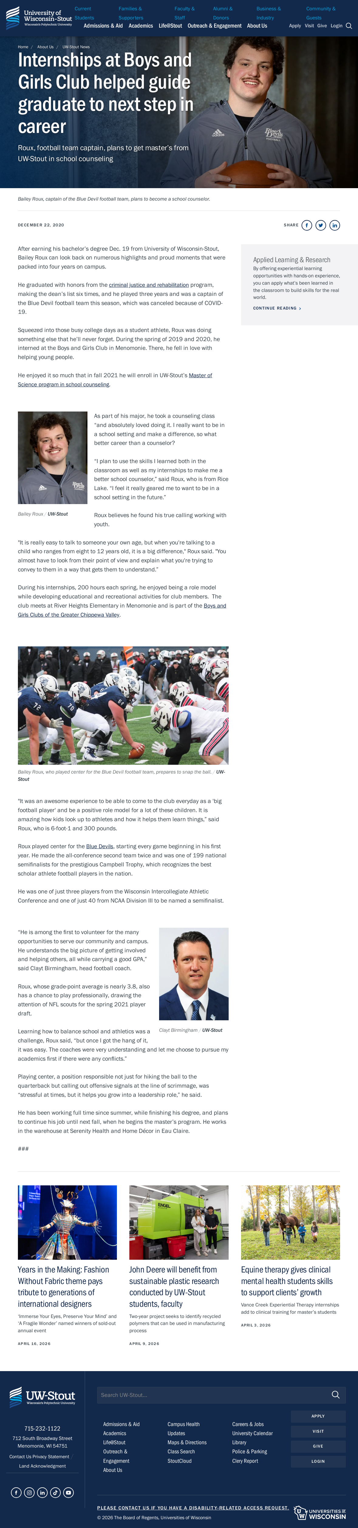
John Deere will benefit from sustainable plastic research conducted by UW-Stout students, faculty (175, 1286)
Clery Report (245, 1459)
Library (239, 1441)
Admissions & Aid (122, 1423)
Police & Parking (250, 1450)
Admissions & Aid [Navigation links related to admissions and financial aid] (103, 25)
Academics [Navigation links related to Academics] (141, 25)
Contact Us (19, 1458)
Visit (309, 26)
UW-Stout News (76, 47)
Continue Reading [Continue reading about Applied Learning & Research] (275, 308)
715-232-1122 (42, 1431)
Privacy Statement (52, 1458)
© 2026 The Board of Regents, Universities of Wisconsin (158, 1516)
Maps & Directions (188, 1441)
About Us (257, 25)
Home (23, 47)
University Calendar (253, 1432)
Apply (295, 26)
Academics (115, 1432)
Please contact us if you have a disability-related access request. (193, 1506)
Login (337, 26)
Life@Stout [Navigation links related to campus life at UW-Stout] (170, 25)
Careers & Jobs (248, 1423)
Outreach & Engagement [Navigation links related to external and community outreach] (214, 25)
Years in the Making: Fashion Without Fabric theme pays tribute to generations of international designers (64, 1286)
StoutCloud (180, 1459)
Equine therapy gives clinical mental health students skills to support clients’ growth (288, 1280)
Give (322, 26)
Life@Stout (114, 1441)
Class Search (182, 1450)
